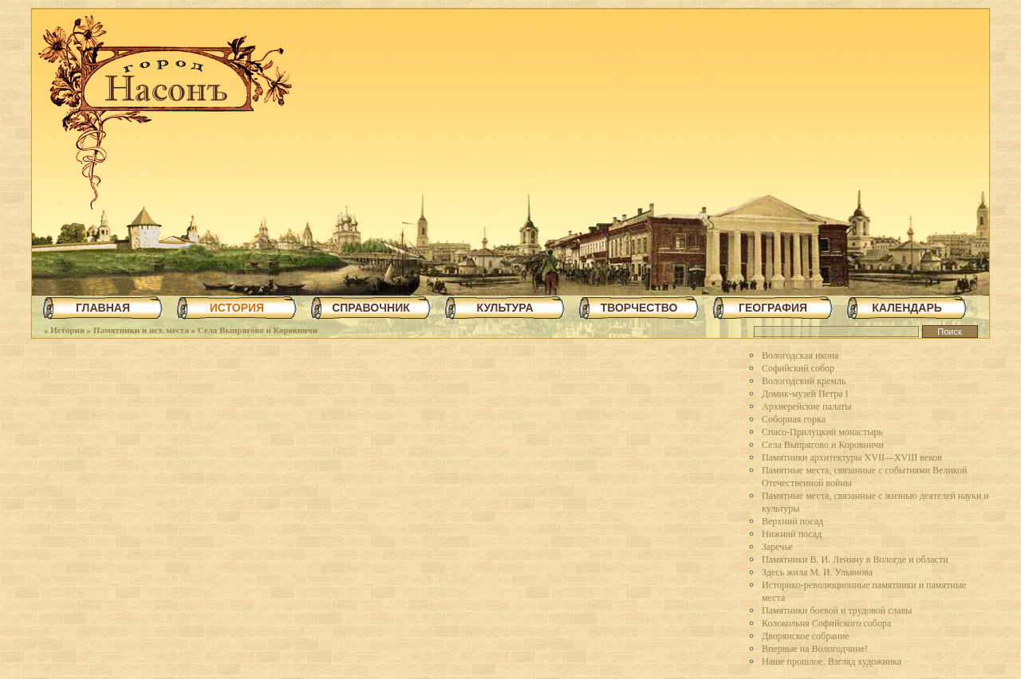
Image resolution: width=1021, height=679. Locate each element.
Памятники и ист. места (141, 330)
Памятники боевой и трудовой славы (837, 610)
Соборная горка (794, 419)
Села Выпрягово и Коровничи (257, 330)
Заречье (777, 546)
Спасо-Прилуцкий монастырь (822, 432)
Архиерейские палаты (806, 406)
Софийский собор (798, 368)
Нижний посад (792, 534)
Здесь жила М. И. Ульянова (817, 572)
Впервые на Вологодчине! (815, 648)
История (67, 330)
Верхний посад (792, 521)
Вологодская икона (800, 355)
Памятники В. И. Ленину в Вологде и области (855, 559)
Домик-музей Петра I (805, 393)
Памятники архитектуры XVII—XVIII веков (852, 457)
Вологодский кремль (804, 381)
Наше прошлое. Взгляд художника (831, 661)
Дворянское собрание (806, 636)
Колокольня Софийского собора (826, 623)
